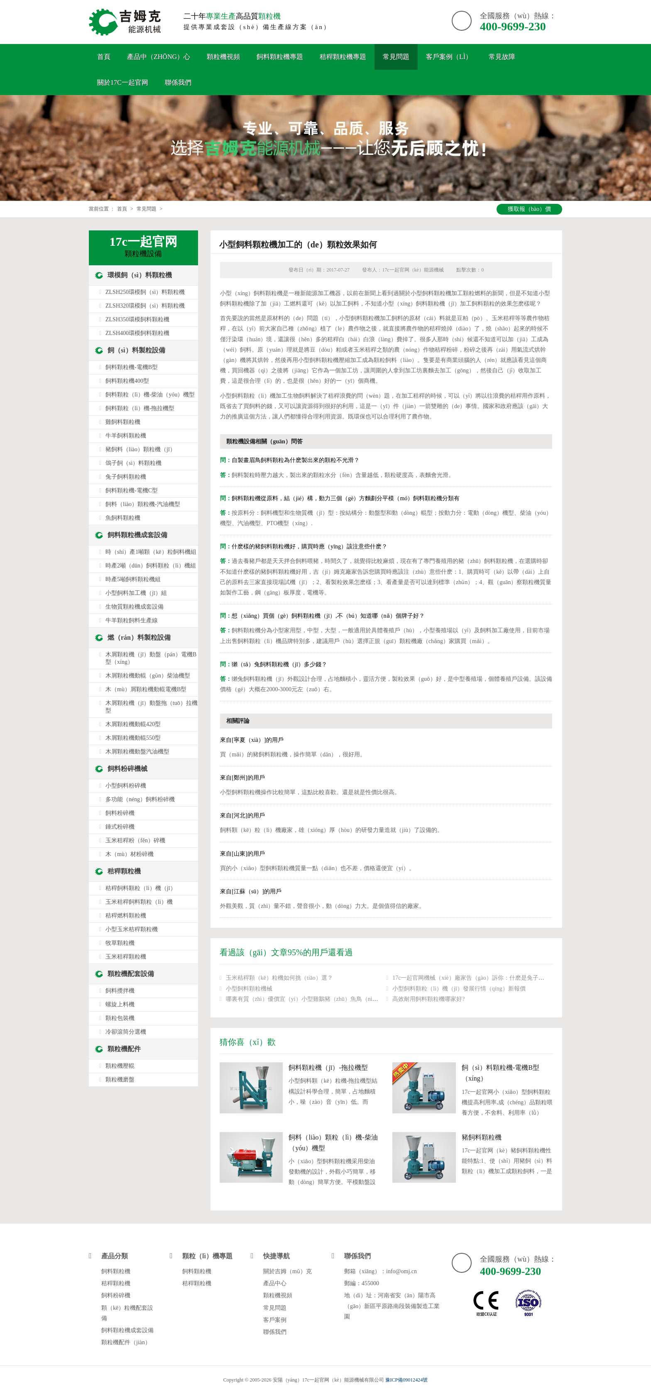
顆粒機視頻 (223, 56)
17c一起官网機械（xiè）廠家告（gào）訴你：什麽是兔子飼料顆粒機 (480, 978)
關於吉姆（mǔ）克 (287, 1271)
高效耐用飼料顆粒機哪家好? (428, 999)
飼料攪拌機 (120, 991)
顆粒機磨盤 (120, 1079)
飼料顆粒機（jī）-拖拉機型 (328, 1067)
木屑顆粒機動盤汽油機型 (137, 751)
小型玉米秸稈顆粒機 (131, 929)
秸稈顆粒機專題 (343, 56)
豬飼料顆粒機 (482, 1137)
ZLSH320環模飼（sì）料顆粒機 (145, 306)
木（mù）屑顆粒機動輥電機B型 (145, 689)
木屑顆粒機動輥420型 (133, 724)
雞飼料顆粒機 (122, 422)
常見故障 (502, 56)
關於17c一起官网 (122, 82)
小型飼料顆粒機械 (249, 989)
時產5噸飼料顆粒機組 (133, 579)
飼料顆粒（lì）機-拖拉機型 (139, 408)
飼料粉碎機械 (127, 768)
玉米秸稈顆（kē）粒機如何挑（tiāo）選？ (279, 978)
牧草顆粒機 (120, 943)
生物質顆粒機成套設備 (134, 607)
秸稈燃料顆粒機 (125, 915)
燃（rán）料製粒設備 (139, 637)
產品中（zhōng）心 (158, 56)
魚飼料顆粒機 (122, 518)
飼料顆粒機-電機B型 (131, 367)
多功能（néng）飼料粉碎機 (140, 799)
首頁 (103, 56)
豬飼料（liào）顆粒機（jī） (140, 449)
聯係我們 (178, 82)
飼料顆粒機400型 (127, 381)
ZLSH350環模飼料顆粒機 (137, 319)
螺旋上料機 (120, 1004)
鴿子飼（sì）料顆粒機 (133, 463)
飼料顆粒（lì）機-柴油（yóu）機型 (150, 394)
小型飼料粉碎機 (125, 786)
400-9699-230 (513, 26)
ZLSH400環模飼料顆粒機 (137, 333)
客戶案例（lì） (449, 56)
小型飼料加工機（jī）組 (136, 593)
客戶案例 (274, 1320)
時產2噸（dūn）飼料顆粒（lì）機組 (150, 566)
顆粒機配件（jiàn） (126, 1342)
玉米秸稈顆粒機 (125, 957)
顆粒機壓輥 (120, 1066)
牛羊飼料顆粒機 (125, 436)
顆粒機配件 (124, 1048)
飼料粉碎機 (120, 813)
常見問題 (396, 56)
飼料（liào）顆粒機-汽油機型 (142, 504)
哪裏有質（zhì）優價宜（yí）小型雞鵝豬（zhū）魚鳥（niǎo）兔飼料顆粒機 (322, 999)
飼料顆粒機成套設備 (137, 534)
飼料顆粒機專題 (280, 56)
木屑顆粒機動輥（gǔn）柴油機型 (147, 676)
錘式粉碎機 (120, 827)
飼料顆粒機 (115, 1271)
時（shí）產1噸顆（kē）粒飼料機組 (150, 552)
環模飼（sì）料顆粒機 (140, 275)
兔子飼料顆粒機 (125, 477)
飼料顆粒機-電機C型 (131, 490)
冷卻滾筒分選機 (125, 1032)
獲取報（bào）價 (529, 209)
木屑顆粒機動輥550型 (133, 738)
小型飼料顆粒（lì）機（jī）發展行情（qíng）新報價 (458, 989)
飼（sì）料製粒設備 (136, 350)
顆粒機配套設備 (131, 973)
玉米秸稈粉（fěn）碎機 (135, 840)
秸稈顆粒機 (124, 871)
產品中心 (274, 1283)
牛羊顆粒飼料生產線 (131, 620)
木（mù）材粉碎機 (129, 854)
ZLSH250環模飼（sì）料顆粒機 (145, 292)
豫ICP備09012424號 (406, 1380)
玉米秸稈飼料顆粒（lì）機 (139, 902)
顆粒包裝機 (120, 1018)
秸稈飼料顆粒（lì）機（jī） (140, 888)
